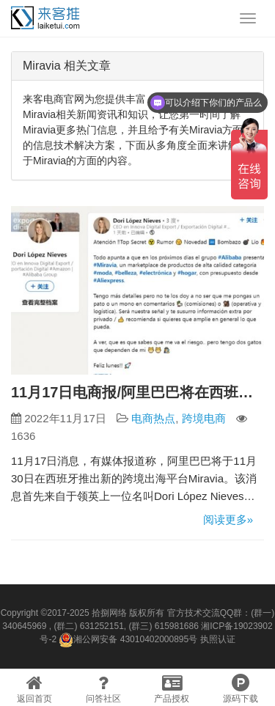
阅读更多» (228, 519)
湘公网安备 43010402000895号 (128, 640)
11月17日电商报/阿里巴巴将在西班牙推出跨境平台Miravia (137, 392)
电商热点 (153, 418)
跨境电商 (204, 418)
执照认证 (217, 639)
